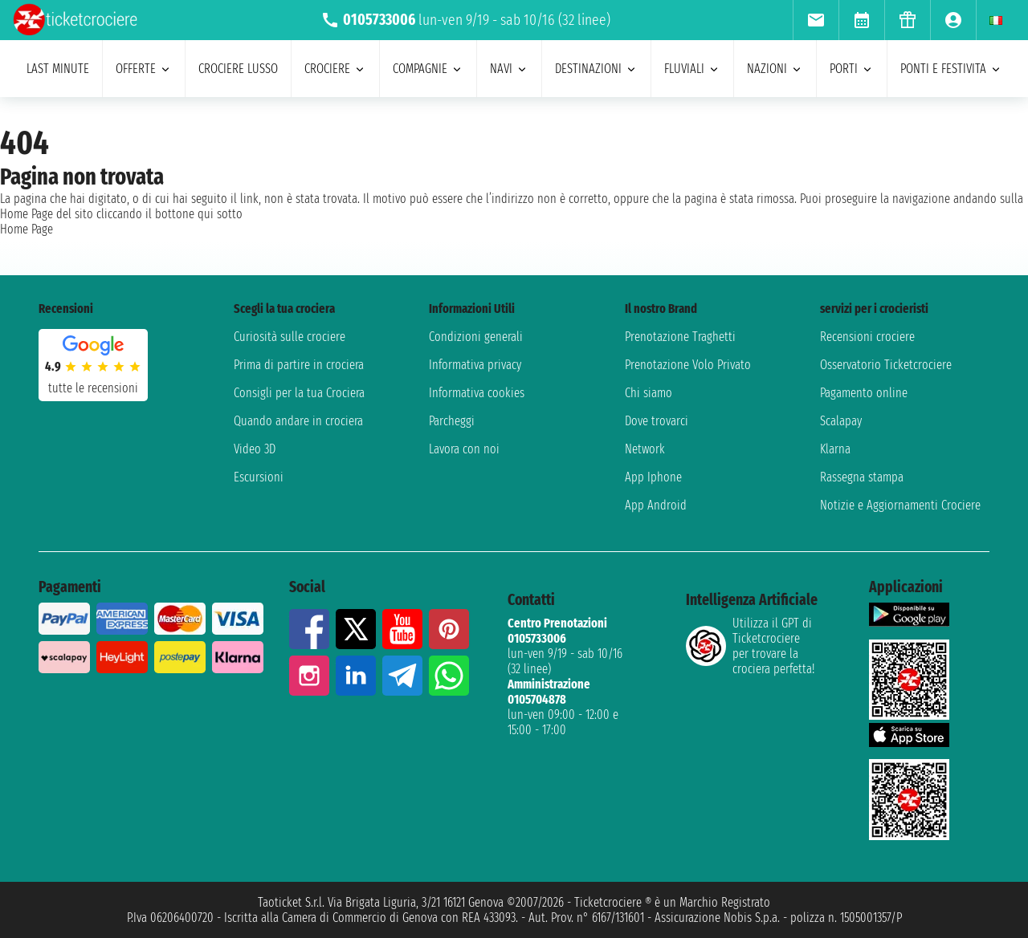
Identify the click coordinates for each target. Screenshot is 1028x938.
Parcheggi (452, 420)
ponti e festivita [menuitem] (951, 68)
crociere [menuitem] (335, 68)
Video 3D (254, 449)
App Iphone (653, 477)
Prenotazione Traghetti (680, 336)
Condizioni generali (476, 336)
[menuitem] (815, 20)
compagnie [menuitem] (428, 68)
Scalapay (841, 420)
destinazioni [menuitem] (596, 68)
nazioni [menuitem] (775, 68)
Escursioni (259, 477)
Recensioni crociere (867, 336)
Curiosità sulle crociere (289, 336)
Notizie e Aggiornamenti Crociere (900, 505)
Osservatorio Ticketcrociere (886, 364)
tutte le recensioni (93, 388)
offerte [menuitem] (144, 68)
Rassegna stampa (862, 477)
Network (645, 449)
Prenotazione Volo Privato (688, 364)
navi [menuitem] (509, 68)
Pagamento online (864, 392)
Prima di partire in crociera (299, 364)
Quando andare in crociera (298, 420)
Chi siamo (648, 392)
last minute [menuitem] (58, 68)
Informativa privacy (475, 364)
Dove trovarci (656, 420)
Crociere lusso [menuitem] (238, 68)
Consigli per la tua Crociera (299, 392)
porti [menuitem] (852, 68)
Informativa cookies (476, 392)
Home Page (26, 229)
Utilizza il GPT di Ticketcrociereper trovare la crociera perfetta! (750, 645)
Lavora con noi (464, 449)
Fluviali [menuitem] (692, 68)
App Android (656, 505)
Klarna (835, 449)
